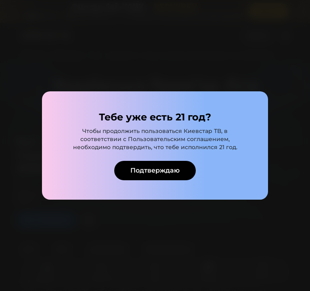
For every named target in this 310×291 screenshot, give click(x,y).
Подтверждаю (155, 170)
